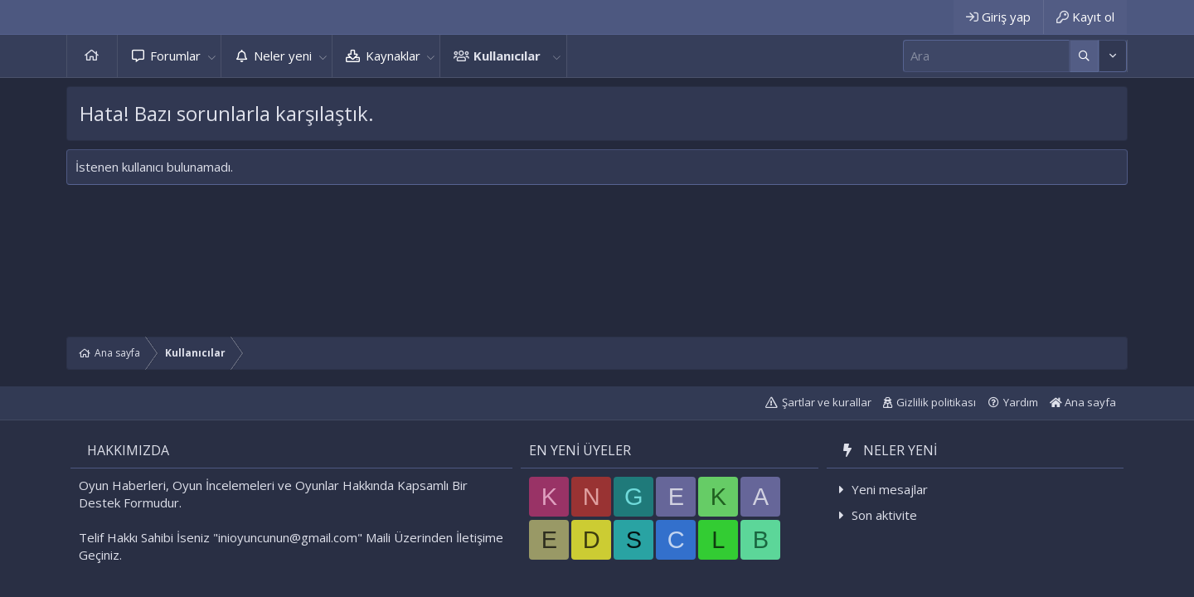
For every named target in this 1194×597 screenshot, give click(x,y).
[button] (211, 56)
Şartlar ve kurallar (826, 402)
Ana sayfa (92, 56)
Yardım (1020, 402)
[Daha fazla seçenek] (1084, 56)
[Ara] (986, 56)
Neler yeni (283, 55)
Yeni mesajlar (890, 489)
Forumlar (175, 55)
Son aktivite (884, 515)
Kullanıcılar (507, 55)
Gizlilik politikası (936, 402)
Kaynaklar (393, 55)
